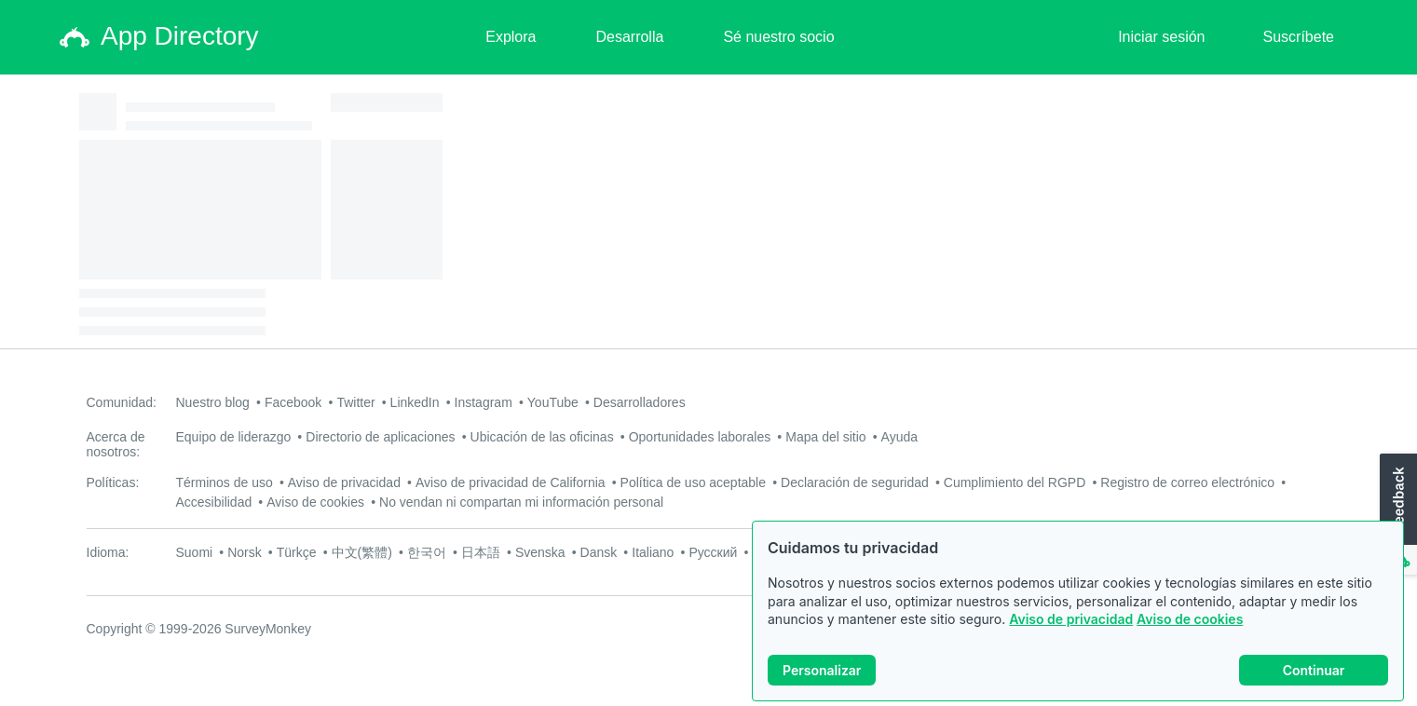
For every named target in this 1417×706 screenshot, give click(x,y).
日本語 (480, 552)
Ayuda (899, 436)
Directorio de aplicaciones (380, 436)
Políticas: (113, 482)
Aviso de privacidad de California (511, 482)
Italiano (653, 552)
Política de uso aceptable (693, 482)
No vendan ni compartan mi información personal (521, 502)
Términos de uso (224, 482)
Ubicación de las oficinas (542, 436)
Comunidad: (122, 402)
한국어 (426, 552)
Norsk (244, 552)
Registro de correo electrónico (1187, 482)
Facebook (293, 402)
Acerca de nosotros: (116, 444)
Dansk (599, 552)
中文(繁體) (362, 552)
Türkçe (297, 552)
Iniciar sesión (1161, 37)
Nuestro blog (213, 402)
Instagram (483, 402)
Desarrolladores (639, 402)
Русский (712, 552)
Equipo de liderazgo (234, 436)
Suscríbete (1298, 37)
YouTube (553, 402)
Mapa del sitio (825, 436)
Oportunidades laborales (700, 436)
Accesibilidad (214, 502)
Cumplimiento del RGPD (1015, 482)
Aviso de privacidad (1071, 619)
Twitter (355, 402)
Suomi (194, 552)
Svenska (540, 552)
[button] (1396, 515)
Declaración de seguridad (855, 482)
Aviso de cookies (1190, 619)
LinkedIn (415, 402)
